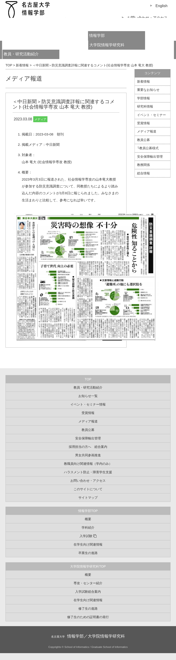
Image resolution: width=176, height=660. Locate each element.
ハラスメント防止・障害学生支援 (88, 472)
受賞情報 (143, 123)
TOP (88, 379)
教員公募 (143, 140)
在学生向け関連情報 (88, 544)
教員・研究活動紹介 (29, 55)
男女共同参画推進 (88, 455)
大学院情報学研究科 (106, 45)
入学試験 (86, 536)
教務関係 (143, 165)
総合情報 (143, 173)
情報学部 (97, 35)
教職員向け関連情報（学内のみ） (88, 463)
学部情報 (143, 98)
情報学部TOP (88, 511)
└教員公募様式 (148, 148)
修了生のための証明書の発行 (88, 617)
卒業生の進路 (88, 553)
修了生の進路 (88, 608)
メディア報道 (24, 78)
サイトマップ (88, 497)
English (162, 6)
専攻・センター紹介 (88, 583)
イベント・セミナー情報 (88, 404)
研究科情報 (145, 106)
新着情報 (143, 81)
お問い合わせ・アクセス (88, 480)
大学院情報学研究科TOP (88, 566)
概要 (88, 519)
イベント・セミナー (151, 115)
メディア (40, 119)
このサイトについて (88, 489)
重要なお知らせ (148, 90)
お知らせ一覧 (88, 396)
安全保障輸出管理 (150, 156)
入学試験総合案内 (88, 591)
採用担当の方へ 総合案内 (88, 447)
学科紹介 (88, 527)
